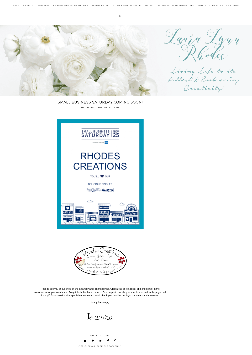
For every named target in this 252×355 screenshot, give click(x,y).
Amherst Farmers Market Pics (70, 5)
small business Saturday (104, 346)
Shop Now (43, 5)
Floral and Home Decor (127, 5)
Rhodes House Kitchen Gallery (176, 5)
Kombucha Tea (100, 5)
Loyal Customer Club (210, 5)
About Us (28, 5)
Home (16, 5)
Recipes (149, 5)
